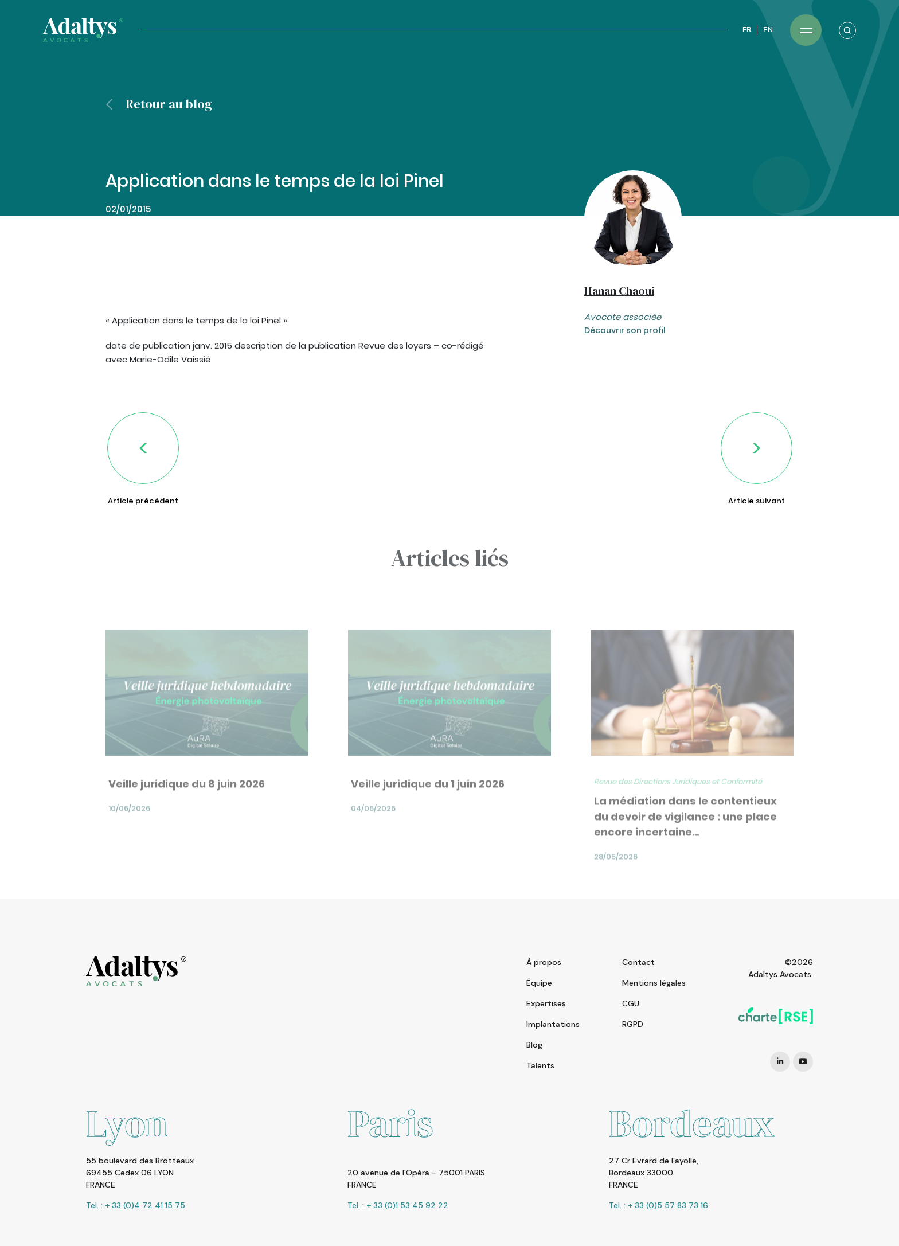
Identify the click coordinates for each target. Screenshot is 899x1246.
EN (768, 29)
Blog (534, 1045)
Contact (638, 962)
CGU (630, 1003)
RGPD (632, 1024)
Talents (540, 1065)
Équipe (539, 983)
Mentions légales (654, 983)
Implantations (553, 1024)
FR (746, 29)
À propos (543, 962)
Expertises (546, 1003)
